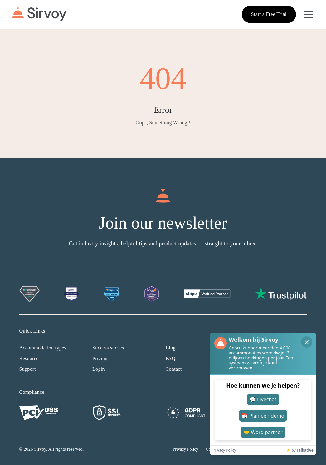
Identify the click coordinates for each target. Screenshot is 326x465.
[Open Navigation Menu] (308, 14)
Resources (30, 358)
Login (98, 369)
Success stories (108, 347)
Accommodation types (42, 347)
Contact (174, 369)
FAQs (172, 358)
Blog (171, 347)
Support (27, 369)
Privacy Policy (185, 449)
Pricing (99, 358)
